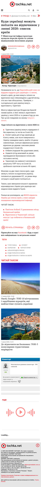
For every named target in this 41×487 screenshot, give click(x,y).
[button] (33, 10)
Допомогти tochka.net (20, 16)
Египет (24, 245)
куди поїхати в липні (16, 253)
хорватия (11, 248)
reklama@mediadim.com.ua (32, 464)
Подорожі (5, 57)
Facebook (22, 233)
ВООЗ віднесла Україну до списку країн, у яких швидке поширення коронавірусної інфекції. (19, 197)
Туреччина (12, 245)
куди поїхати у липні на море (20, 255)
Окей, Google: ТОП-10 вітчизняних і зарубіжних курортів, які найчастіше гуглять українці (20, 301)
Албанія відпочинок (16, 250)
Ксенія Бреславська (16, 46)
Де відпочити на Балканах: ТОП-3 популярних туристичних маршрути (19, 347)
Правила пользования (7, 475)
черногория (25, 248)
